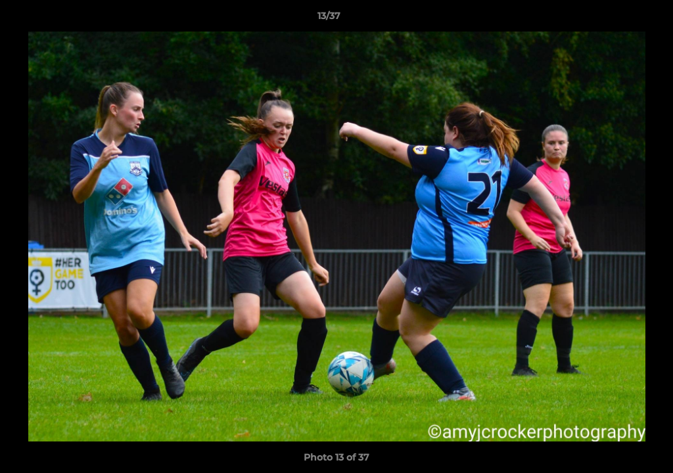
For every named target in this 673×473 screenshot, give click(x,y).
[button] (618, 19)
